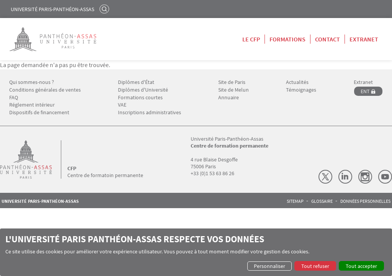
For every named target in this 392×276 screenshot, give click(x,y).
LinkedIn (345, 177)
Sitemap (295, 201)
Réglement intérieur (32, 105)
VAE (122, 105)
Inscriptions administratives (149, 112)
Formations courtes (140, 97)
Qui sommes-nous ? (31, 82)
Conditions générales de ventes (45, 90)
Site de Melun (233, 90)
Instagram (365, 177)
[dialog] (196, 252)
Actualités (297, 82)
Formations (287, 39)
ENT (365, 91)
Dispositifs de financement (39, 112)
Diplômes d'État (136, 82)
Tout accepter (361, 266)
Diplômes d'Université (143, 90)
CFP (71, 168)
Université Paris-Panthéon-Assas (52, 9)
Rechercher (105, 8)
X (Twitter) (325, 177)
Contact (327, 39)
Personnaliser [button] (269, 266)
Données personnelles (365, 201)
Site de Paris (231, 82)
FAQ (13, 97)
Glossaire (322, 201)
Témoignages (301, 90)
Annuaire (228, 97)
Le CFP (251, 39)
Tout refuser (315, 266)
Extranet (364, 39)
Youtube (385, 177)
